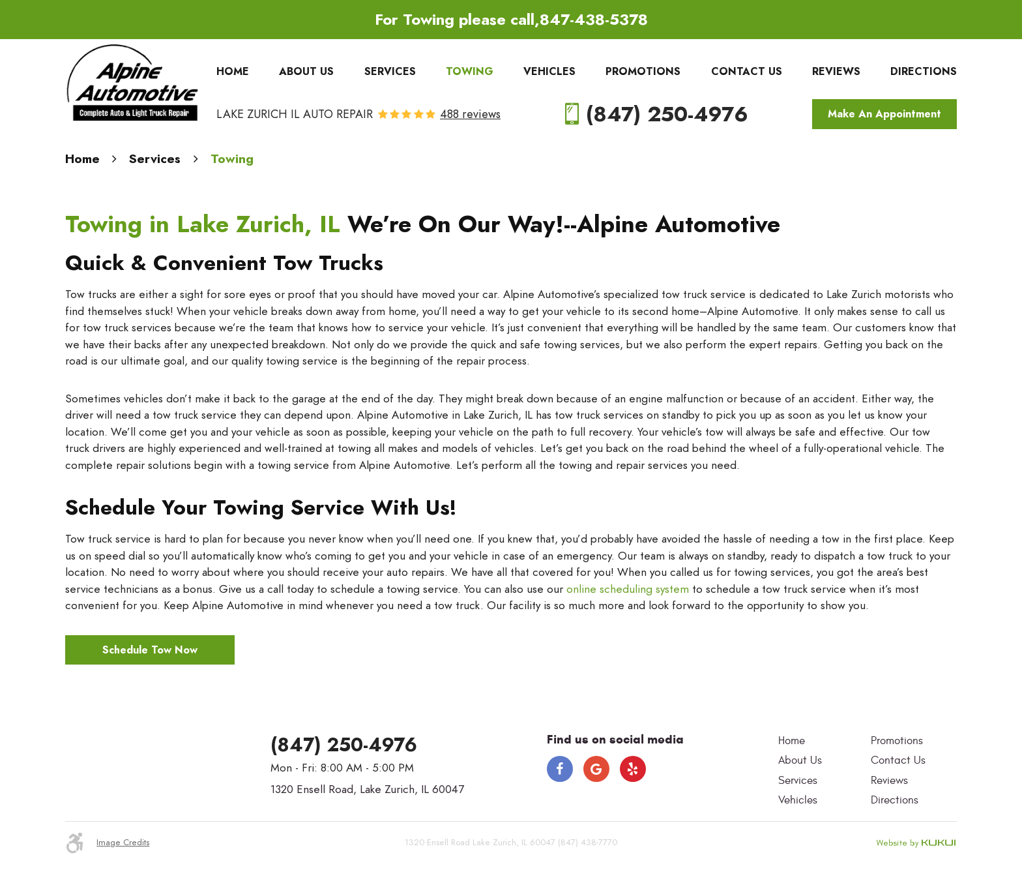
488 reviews (470, 114)
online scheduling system (627, 589)
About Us (306, 72)
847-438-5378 (594, 19)
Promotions (643, 72)
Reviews (836, 72)
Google (596, 769)
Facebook (560, 769)
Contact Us (746, 72)
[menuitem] (232, 72)
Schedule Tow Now (149, 650)
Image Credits (122, 842)
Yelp (633, 769)
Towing (469, 72)
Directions (923, 72)
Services (390, 72)
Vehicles (549, 72)
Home (232, 72)
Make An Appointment (884, 114)
